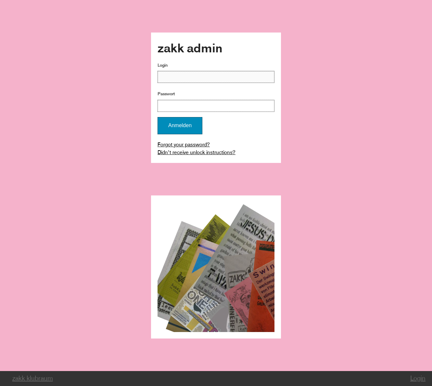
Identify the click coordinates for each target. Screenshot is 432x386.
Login (163, 65)
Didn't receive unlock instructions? (196, 152)
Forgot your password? (184, 144)
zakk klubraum (32, 378)
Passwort (166, 94)
